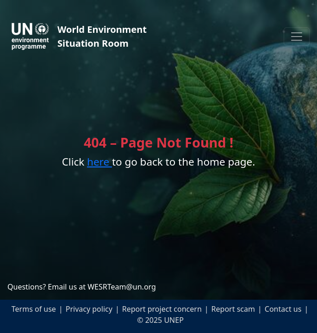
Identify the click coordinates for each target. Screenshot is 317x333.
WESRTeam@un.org (121, 287)
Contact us (283, 309)
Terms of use (34, 309)
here (99, 161)
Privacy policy (89, 309)
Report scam (233, 309)
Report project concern (162, 309)
